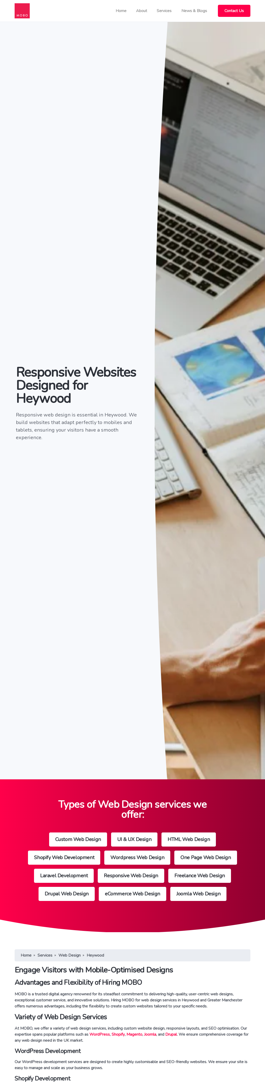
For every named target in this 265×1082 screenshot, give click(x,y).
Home (121, 11)
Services (164, 11)
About (141, 11)
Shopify (118, 1034)
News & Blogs (194, 11)
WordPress (99, 1034)
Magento (134, 1034)
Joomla (150, 1034)
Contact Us (234, 11)
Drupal (171, 1034)
